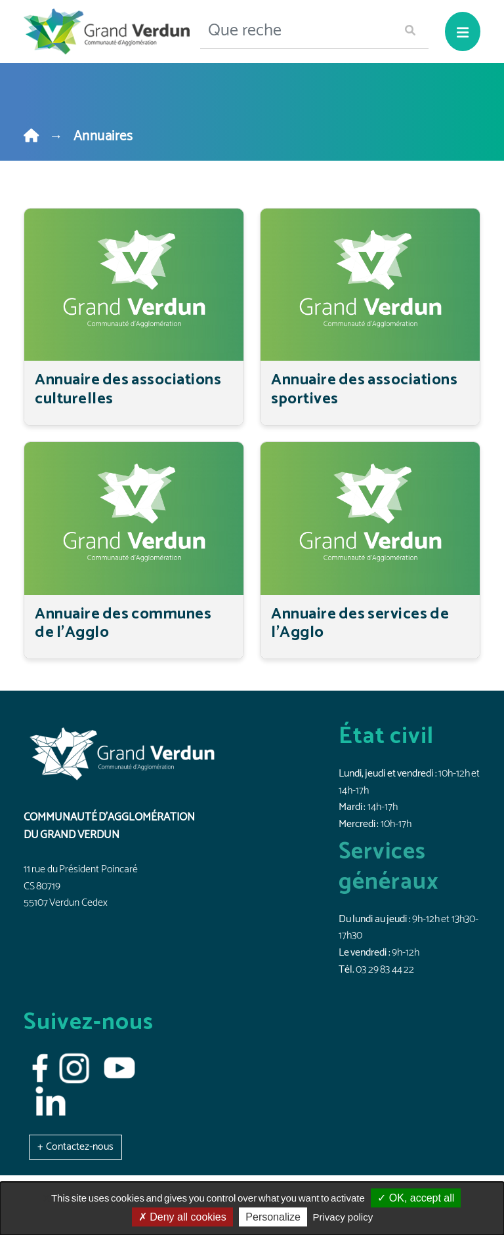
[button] (75, 1147)
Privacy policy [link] (343, 1217)
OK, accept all (415, 1198)
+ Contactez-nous (75, 1147)
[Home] (31, 136)
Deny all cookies (182, 1217)
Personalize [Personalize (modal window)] (273, 1217)
